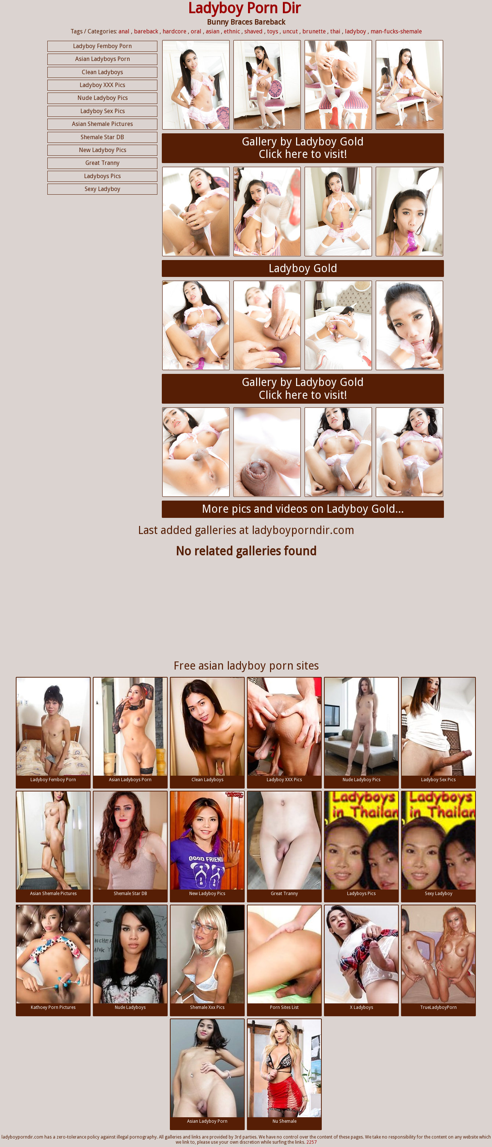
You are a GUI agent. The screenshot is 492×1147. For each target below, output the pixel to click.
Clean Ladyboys (102, 72)
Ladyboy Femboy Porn (102, 46)
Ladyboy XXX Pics (102, 85)
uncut (290, 31)
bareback (146, 31)
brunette (314, 31)
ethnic (232, 31)
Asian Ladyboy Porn (207, 1071)
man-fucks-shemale (396, 31)
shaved (253, 31)
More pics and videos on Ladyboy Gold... (303, 508)
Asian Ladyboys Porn (102, 58)
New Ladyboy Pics (102, 150)
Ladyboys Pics (102, 176)
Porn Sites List (284, 957)
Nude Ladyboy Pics (102, 97)
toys (272, 31)
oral (196, 31)
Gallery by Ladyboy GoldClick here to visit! (303, 148)
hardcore (174, 31)
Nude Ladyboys (130, 957)
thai (335, 31)
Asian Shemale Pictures (102, 123)
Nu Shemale (284, 1071)
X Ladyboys (361, 957)
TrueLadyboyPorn (438, 957)
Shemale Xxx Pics (207, 957)
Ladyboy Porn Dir (244, 8)
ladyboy (355, 31)
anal (124, 31)
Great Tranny (102, 162)
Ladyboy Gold (303, 268)
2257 (311, 1142)
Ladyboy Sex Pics (102, 111)
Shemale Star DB (102, 137)
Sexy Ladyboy (102, 188)
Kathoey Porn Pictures (53, 957)
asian (212, 31)
